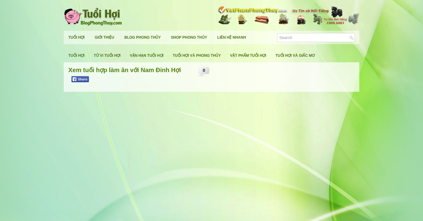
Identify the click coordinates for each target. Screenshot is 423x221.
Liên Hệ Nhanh (231, 37)
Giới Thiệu (104, 37)
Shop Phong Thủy (189, 37)
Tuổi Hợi (76, 37)
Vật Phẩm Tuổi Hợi (248, 55)
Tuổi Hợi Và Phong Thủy (197, 55)
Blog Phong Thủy (142, 37)
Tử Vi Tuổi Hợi (107, 55)
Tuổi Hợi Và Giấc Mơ (295, 55)
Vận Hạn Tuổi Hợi (146, 55)
